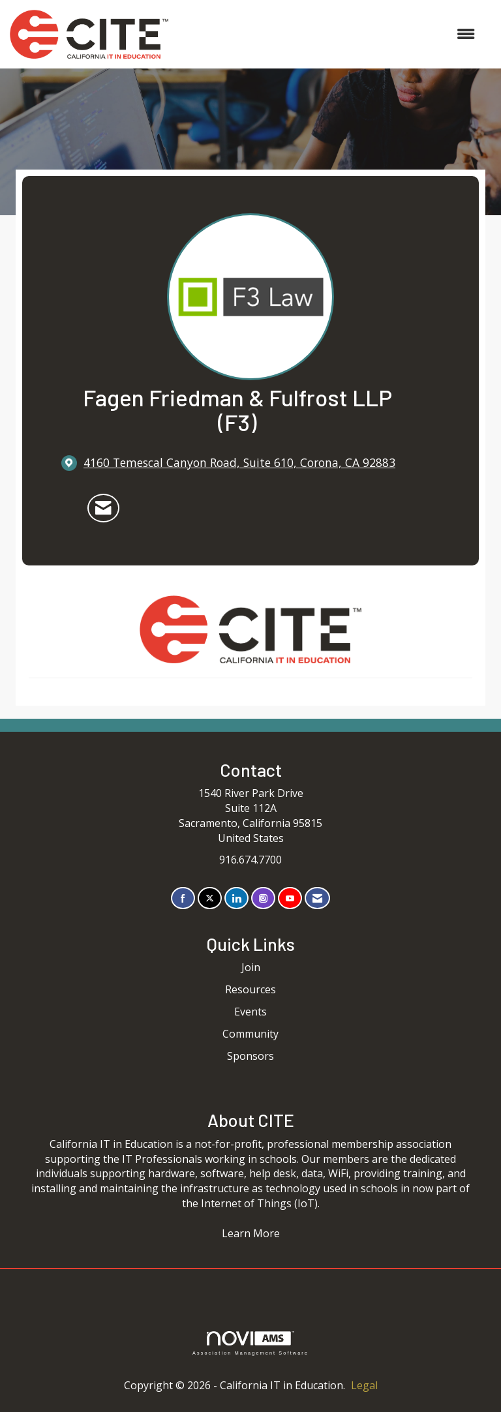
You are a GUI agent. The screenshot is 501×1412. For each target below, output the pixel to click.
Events (250, 1011)
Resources (250, 989)
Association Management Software (250, 1343)
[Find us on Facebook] (183, 898)
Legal (364, 1385)
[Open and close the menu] (328, 34)
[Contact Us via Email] (317, 898)
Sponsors (250, 1056)
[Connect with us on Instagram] (263, 898)
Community (250, 1034)
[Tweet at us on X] (210, 898)
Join (250, 967)
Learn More (251, 1233)
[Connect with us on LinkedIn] (236, 898)
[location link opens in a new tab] (239, 463)
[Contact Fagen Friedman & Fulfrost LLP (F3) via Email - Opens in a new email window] (103, 508)
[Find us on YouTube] (290, 898)
